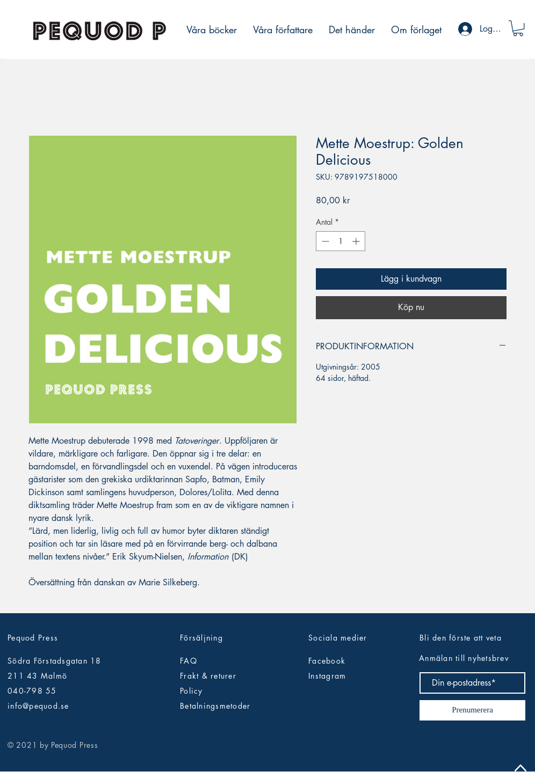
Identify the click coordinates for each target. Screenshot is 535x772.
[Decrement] (324, 241)
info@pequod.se (38, 706)
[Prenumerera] (472, 710)
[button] (518, 28)
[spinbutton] (340, 241)
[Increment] (357, 241)
